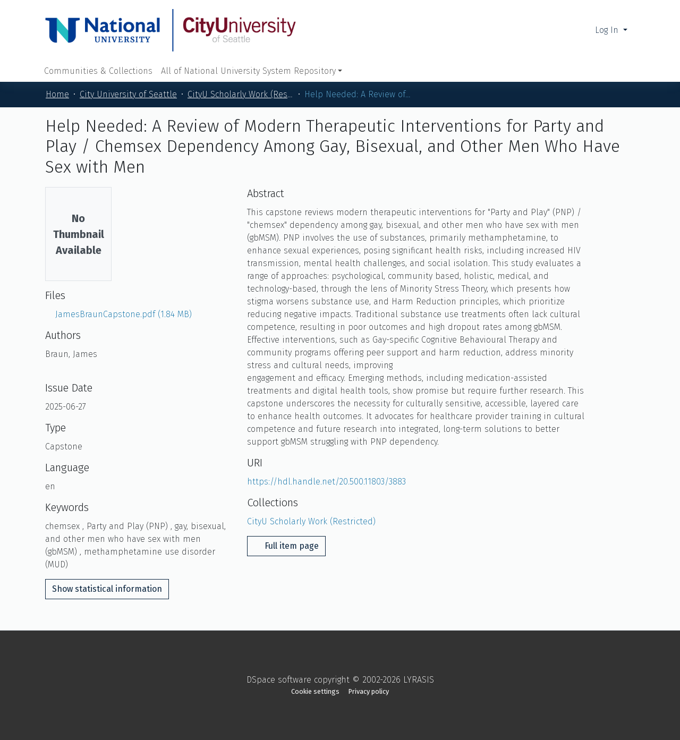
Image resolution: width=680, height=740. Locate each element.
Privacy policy (368, 691)
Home (57, 94)
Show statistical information (107, 589)
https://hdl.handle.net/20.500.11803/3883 (326, 482)
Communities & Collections (98, 71)
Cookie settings (315, 691)
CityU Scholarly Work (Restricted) (241, 94)
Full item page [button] (286, 546)
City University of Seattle (128, 94)
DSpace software (278, 680)
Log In (608, 30)
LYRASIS (418, 680)
